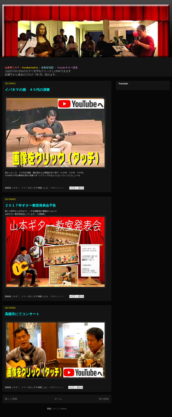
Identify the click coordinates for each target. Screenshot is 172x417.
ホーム (58, 399)
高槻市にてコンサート (22, 314)
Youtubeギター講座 (67, 67)
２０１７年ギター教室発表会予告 (30, 205)
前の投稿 (104, 399)
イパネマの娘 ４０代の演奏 (27, 90)
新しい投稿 (11, 399)
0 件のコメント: (58, 188)
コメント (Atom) (59, 408)
